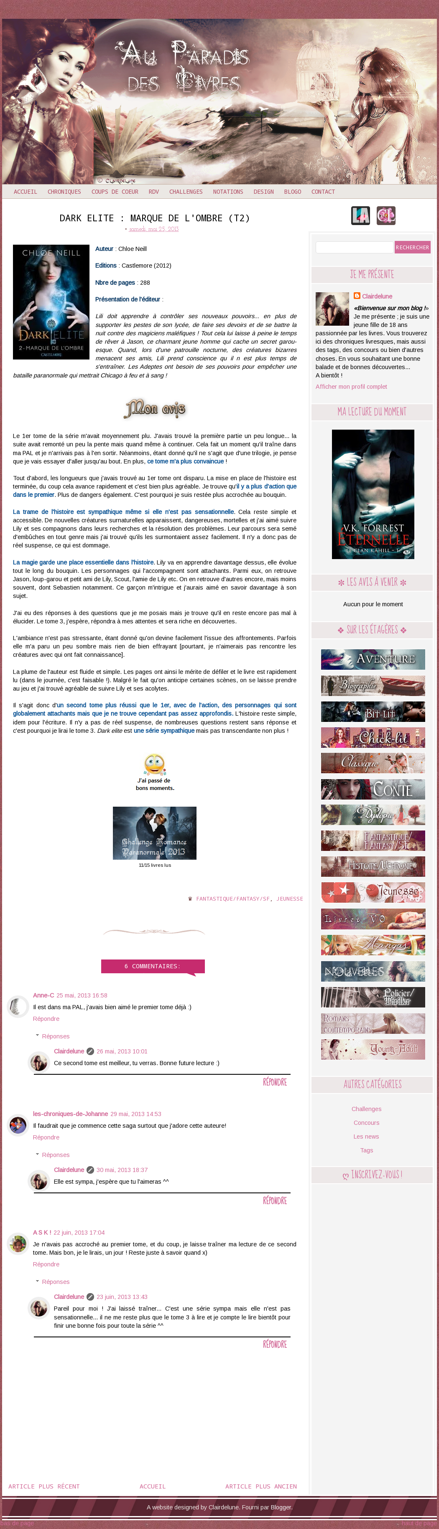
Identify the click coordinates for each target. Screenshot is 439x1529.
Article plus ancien (261, 1486)
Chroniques (64, 191)
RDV (154, 191)
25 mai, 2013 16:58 (81, 995)
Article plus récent (44, 1486)
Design (264, 191)
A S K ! (42, 1232)
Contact (323, 191)
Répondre (46, 1018)
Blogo (292, 191)
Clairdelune (69, 1051)
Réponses (56, 1036)
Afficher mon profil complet (351, 386)
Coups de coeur (115, 191)
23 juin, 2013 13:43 (122, 1297)
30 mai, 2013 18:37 (122, 1170)
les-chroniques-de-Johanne (70, 1114)
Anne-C (43, 995)
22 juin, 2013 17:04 (79, 1232)
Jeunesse (289, 898)
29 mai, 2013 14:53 (135, 1114)
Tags (366, 1150)
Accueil (25, 191)
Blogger (281, 1507)
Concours (367, 1122)
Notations (228, 191)
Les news (366, 1136)
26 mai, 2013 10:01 (122, 1051)
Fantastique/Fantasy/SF (233, 898)
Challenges (186, 191)
